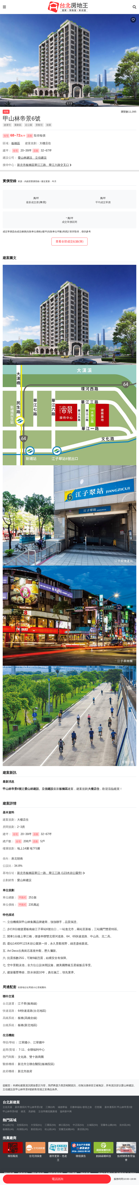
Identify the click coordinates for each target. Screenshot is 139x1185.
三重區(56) (50, 1125)
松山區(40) (50, 1129)
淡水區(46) (125, 1125)
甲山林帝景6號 (10, 1111)
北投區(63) (22, 1125)
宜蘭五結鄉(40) (67, 1129)
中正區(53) (78, 1125)
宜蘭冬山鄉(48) (108, 1125)
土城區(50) (92, 1125)
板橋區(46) (8, 1129)
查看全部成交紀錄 (70, 241)
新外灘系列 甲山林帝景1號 (29, 1107)
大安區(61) (36, 1125)
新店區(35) (83, 1129)
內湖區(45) (22, 1129)
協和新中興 (66, 1111)
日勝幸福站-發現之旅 (81, 1107)
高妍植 (31, 1111)
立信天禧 (7, 1107)
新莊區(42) (36, 1129)
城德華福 (62, 1107)
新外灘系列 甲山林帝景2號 (118, 1107)
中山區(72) (8, 1125)
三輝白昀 (50, 1107)
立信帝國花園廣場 (47, 1111)
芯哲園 (98, 1107)
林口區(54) (64, 1125)
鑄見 (23, 1111)
